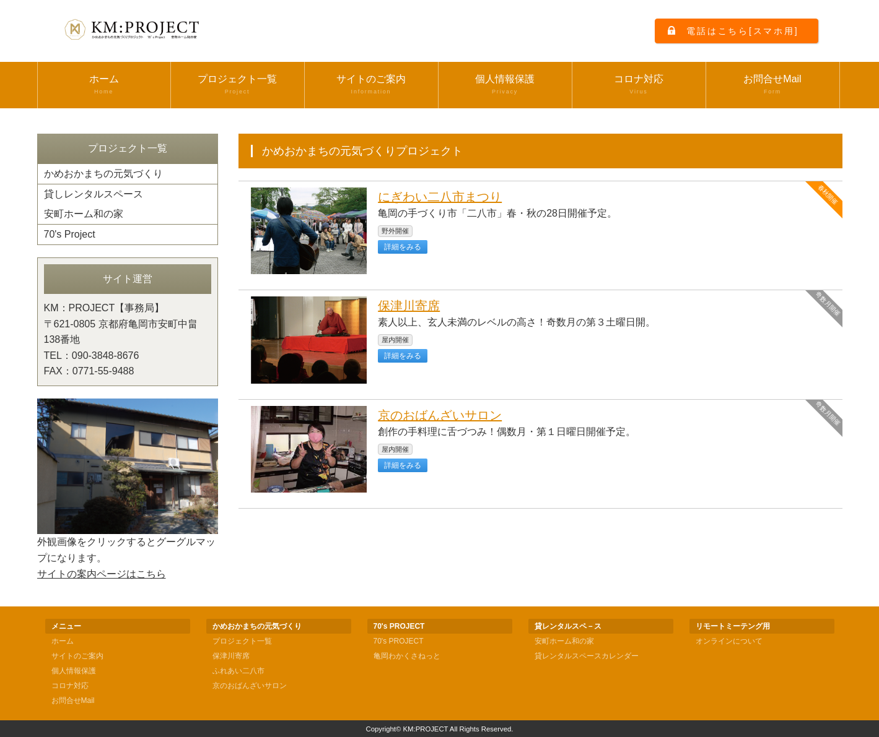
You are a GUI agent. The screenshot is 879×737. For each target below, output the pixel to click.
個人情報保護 (505, 85)
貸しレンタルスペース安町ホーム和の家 (93, 204)
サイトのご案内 (371, 85)
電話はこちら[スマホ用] (742, 31)
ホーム (104, 85)
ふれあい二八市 (238, 670)
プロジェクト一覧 (237, 85)
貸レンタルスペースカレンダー (587, 656)
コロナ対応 (639, 85)
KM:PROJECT (425, 729)
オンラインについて (729, 641)
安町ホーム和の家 (564, 641)
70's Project (69, 234)
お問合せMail (772, 85)
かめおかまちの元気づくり (103, 173)
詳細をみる (402, 247)
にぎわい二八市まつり (440, 197)
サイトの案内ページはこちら (101, 574)
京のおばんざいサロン (440, 415)
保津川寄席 (409, 305)
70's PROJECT (399, 641)
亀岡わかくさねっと (407, 656)
